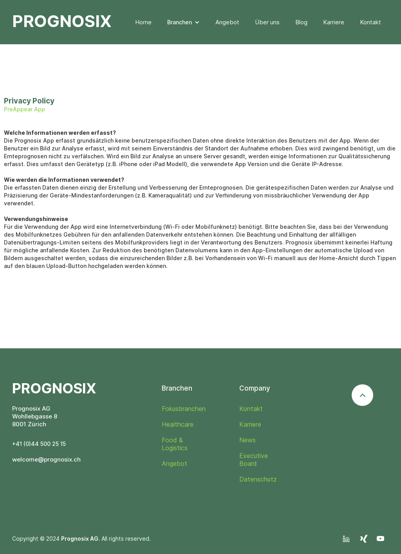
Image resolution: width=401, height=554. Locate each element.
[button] (183, 22)
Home (143, 22)
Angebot (227, 22)
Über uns (267, 22)
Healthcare (177, 424)
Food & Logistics (175, 444)
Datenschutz (258, 479)
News (247, 440)
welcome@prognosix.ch (46, 459)
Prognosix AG (79, 538)
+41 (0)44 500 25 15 (39, 443)
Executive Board (253, 459)
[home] (62, 17)
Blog (301, 22)
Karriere (333, 22)
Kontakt (370, 22)
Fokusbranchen (184, 409)
